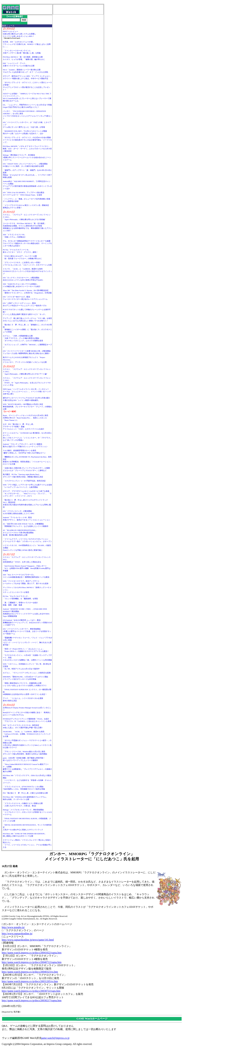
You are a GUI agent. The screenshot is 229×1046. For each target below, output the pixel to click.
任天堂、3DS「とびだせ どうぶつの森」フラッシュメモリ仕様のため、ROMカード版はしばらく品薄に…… (27, 44)
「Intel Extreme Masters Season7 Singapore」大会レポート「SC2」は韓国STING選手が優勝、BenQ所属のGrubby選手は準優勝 (27, 568)
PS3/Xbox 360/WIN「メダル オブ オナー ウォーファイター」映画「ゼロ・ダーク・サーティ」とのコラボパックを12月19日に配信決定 (27, 148)
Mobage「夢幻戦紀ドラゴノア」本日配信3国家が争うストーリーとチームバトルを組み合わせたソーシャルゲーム (27, 157)
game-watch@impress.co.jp (55, 1038)
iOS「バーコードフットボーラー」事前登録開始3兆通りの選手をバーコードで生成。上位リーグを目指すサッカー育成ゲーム (27, 631)
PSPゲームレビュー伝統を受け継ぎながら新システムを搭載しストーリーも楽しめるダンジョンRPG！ (19, 33)
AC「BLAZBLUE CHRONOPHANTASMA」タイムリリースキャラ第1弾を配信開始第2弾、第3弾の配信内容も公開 (20, 532)
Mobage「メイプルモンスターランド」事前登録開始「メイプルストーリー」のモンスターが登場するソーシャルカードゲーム (27, 812)
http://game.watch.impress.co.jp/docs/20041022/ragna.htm (31, 952)
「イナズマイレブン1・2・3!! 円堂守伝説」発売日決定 (24, 481)
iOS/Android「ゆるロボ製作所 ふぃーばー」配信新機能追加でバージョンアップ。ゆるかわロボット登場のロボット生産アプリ (27, 622)
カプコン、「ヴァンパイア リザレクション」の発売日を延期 (27, 673)
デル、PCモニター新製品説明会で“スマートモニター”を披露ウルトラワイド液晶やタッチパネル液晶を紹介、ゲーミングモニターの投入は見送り (27, 243)
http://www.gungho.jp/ (13, 927)
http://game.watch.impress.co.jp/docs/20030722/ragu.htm (31, 991)
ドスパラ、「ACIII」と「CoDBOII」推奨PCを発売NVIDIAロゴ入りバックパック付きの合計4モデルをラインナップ (27, 271)
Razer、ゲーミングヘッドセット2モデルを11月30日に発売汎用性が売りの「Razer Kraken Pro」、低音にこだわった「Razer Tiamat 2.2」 (25, 417)
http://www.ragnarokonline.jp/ (17, 933)
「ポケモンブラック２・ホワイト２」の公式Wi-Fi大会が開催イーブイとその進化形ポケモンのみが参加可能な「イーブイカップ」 (27, 139)
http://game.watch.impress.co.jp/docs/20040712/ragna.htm (31, 962)
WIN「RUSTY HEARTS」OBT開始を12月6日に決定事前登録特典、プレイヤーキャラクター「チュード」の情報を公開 (27, 406)
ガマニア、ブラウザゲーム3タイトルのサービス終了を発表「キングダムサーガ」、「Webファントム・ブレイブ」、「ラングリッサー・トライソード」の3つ (27, 493)
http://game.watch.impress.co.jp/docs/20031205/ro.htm (30, 981)
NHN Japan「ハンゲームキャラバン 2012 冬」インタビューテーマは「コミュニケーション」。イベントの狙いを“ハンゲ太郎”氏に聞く (27, 391)
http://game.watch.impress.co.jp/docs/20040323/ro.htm (30, 971)
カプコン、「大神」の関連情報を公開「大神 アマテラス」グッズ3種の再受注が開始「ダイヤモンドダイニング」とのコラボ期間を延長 (23, 338)
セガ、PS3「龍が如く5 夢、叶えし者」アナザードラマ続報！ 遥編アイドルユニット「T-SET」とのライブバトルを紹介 (23, 426)
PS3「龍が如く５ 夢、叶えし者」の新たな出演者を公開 (25, 793)
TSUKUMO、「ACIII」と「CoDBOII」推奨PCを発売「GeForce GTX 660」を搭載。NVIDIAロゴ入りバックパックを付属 (27, 734)
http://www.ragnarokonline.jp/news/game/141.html (28, 939)
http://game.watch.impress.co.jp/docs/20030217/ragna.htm (31, 1000)
